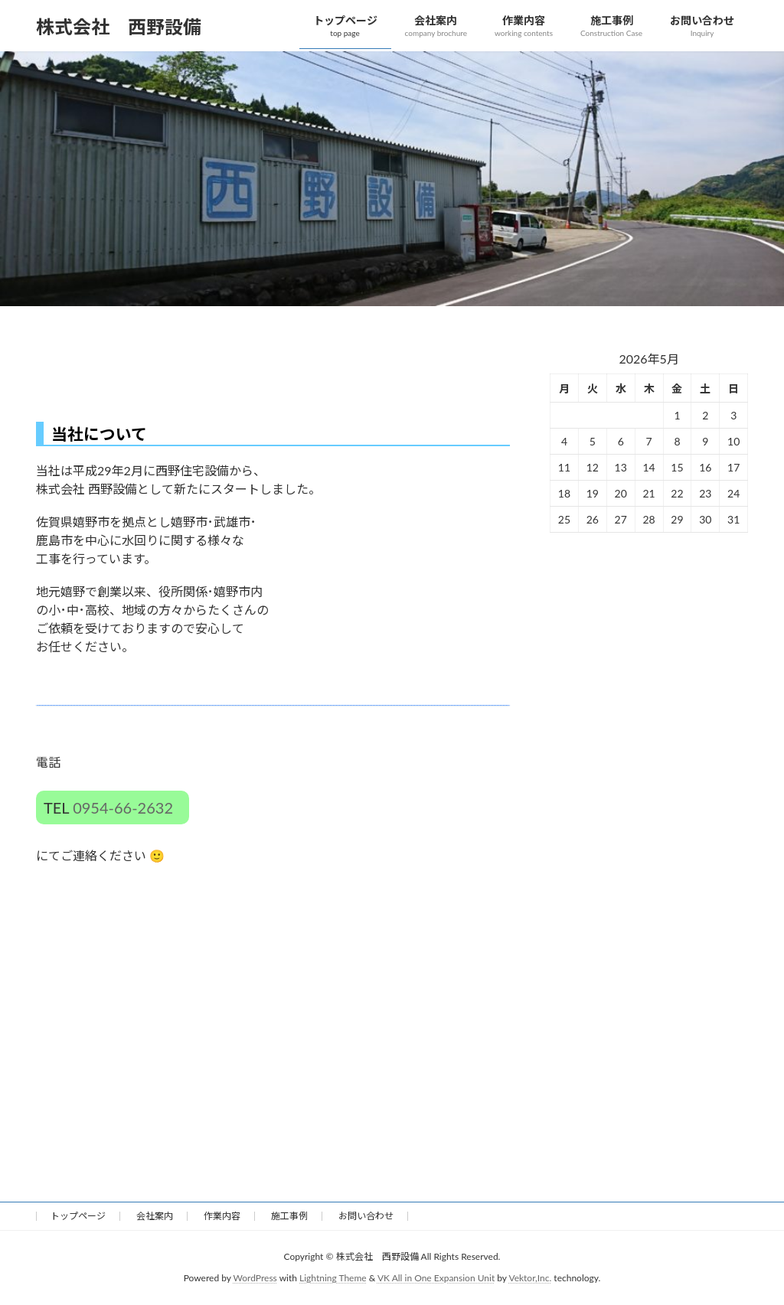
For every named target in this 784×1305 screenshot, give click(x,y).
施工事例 (289, 1216)
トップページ (78, 1216)
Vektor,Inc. (529, 1278)
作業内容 (222, 1216)
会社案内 (154, 1216)
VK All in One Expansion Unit (436, 1278)
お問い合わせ (366, 1216)
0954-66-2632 (123, 807)
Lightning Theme (333, 1278)
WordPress (255, 1278)
